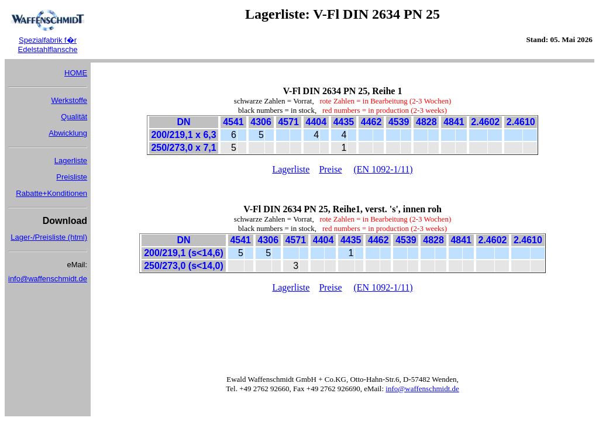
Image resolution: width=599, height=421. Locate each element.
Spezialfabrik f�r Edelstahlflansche (48, 45)
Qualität (74, 116)
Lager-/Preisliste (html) (49, 237)
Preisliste (71, 176)
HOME (75, 72)
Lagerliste (70, 160)
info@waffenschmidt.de (47, 278)
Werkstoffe (69, 100)
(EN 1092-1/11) (383, 169)
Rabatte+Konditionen (51, 193)
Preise (330, 169)
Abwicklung (68, 133)
